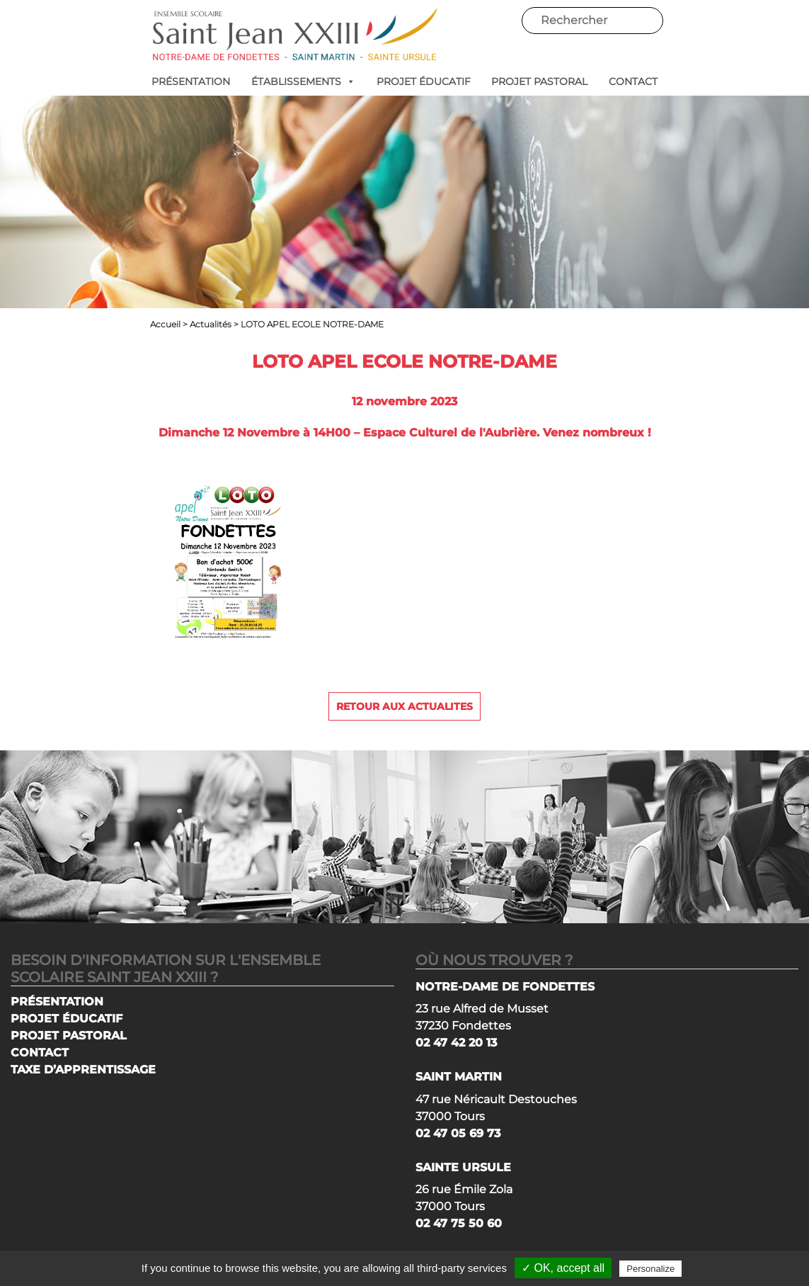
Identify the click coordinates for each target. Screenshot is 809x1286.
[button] (348, 81)
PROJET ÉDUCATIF (424, 81)
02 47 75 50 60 (458, 1223)
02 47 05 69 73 (457, 1133)
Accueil (165, 324)
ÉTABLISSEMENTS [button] (303, 81)
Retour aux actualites (404, 706)
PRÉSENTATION (190, 81)
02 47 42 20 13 (456, 1042)
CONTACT (633, 81)
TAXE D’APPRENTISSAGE (83, 1069)
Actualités (210, 324)
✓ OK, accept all (563, 1268)
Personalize (650, 1268)
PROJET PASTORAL (539, 81)
